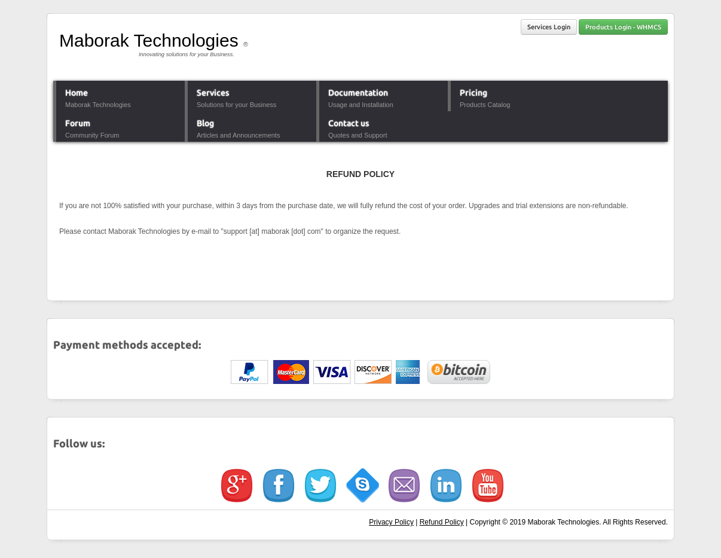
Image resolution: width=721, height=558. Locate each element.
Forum (77, 123)
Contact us (348, 123)
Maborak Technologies (149, 40)
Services (213, 92)
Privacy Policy (391, 522)
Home (76, 92)
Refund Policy (442, 522)
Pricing (473, 92)
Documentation (358, 92)
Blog (205, 123)
